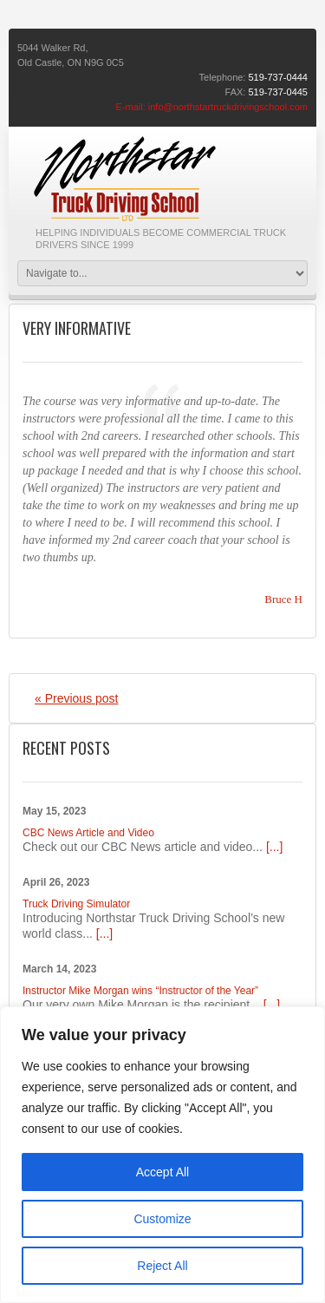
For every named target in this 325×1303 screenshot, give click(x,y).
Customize (162, 1219)
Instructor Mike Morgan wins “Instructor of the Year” (140, 991)
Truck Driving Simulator (76, 904)
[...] (274, 847)
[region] (162, 1154)
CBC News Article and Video (88, 833)
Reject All (162, 1266)
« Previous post (77, 698)
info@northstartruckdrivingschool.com (228, 106)
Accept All (162, 1172)
